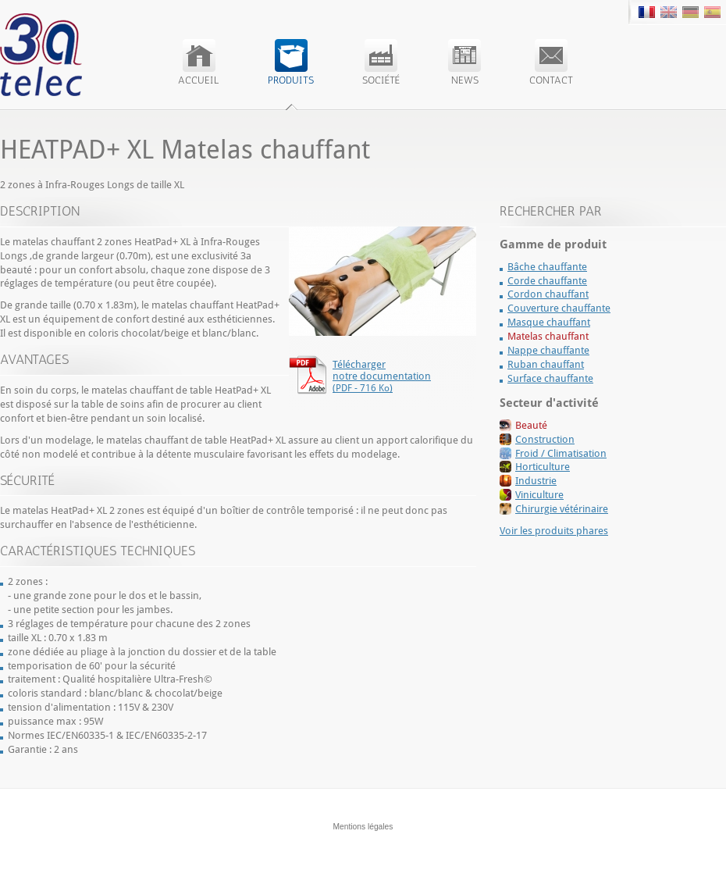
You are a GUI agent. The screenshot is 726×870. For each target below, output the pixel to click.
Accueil (198, 62)
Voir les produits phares (554, 531)
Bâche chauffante (547, 267)
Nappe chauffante (548, 350)
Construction (545, 439)
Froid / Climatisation (561, 453)
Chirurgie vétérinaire (561, 509)
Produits (291, 62)
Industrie (536, 481)
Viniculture (539, 495)
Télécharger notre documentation (382, 376)
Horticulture (542, 466)
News (464, 62)
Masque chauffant (548, 322)
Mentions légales (363, 826)
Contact (551, 62)
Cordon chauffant (548, 294)
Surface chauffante (550, 378)
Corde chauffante (547, 281)
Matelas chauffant (548, 336)
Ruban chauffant (545, 364)
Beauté (531, 425)
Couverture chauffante (558, 308)
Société (381, 62)
